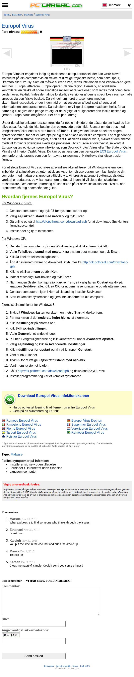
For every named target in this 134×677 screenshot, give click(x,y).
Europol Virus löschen (86, 420)
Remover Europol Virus (87, 432)
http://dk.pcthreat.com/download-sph (61, 221)
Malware (28, 14)
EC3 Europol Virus (113, 151)
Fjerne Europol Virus (20, 428)
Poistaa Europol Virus (21, 436)
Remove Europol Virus (22, 420)
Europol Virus (42, 14)
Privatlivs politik (63, 671)
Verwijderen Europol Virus (89, 428)
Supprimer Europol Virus (88, 424)
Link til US (85, 671)
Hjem (7, 14)
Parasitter (17, 14)
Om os (75, 671)
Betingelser (49, 671)
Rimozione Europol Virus (23, 424)
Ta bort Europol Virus (21, 432)
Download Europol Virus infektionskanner (53, 396)
